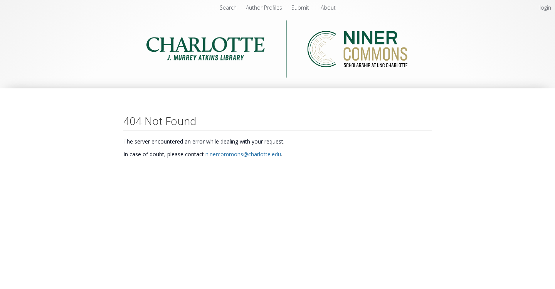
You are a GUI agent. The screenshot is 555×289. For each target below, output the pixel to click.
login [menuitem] (545, 7)
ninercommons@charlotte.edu (243, 154)
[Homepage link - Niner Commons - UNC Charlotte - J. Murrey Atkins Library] (278, 75)
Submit (301, 7)
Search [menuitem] (228, 7)
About (328, 7)
